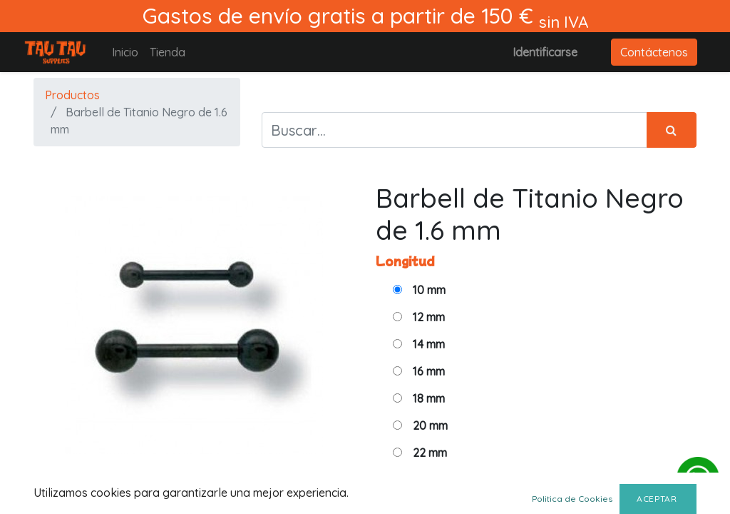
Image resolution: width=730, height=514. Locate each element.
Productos (72, 95)
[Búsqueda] (671, 130)
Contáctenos (654, 52)
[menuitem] (125, 52)
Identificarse (545, 52)
